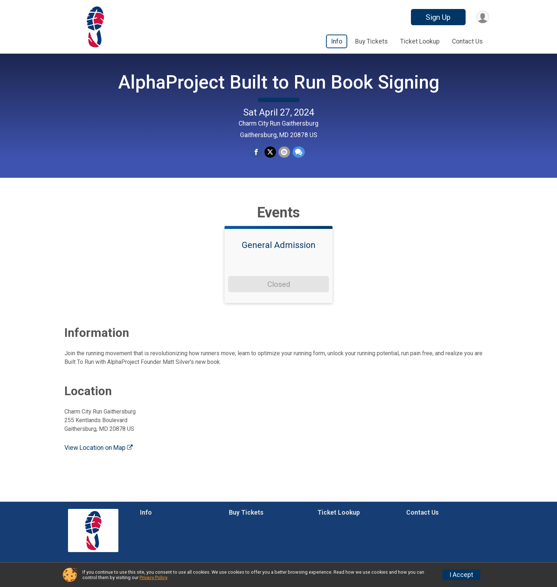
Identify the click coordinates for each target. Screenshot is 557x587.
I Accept (461, 574)
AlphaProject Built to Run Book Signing (278, 88)
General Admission (279, 257)
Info (336, 41)
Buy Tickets (371, 41)
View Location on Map (98, 460)
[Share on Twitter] (270, 158)
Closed (278, 296)
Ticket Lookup (420, 41)
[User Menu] (482, 17)
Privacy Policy (153, 577)
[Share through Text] (298, 158)
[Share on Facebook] (256, 158)
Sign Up (437, 17)
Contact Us (467, 41)
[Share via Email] (284, 158)
